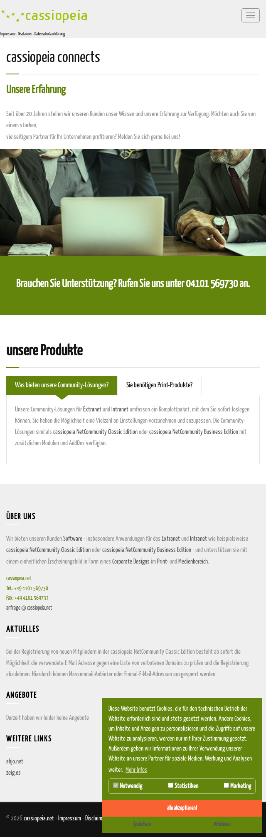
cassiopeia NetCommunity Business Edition (193, 432)
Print (162, 562)
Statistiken (183, 786)
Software (72, 539)
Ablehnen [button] (222, 824)
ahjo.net (14, 761)
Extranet (92, 409)
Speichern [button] (142, 824)
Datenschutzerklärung (49, 34)
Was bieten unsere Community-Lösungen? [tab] (61, 385)
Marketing (237, 786)
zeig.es (13, 773)
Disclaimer (25, 34)
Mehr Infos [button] (136, 770)
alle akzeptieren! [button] (182, 808)
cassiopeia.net (39, 818)
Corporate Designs (131, 562)
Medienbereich (193, 562)
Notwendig (127, 786)
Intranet (119, 409)
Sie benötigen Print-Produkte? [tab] (159, 385)
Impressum (7, 34)
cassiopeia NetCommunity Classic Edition (95, 432)
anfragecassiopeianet (29, 608)
